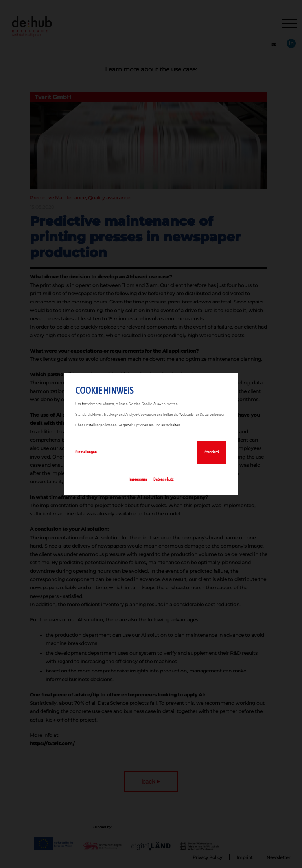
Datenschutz (163, 479)
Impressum (138, 479)
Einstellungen (86, 452)
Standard (211, 452)
